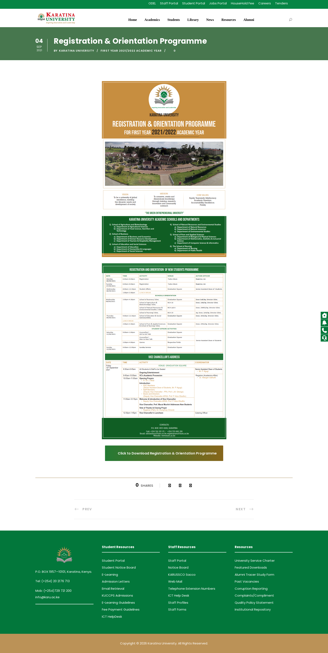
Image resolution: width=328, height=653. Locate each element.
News (210, 20)
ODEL (152, 3)
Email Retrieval (113, 588)
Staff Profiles (178, 602)
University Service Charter (255, 560)
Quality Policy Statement (254, 602)
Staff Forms (177, 609)
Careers (264, 3)
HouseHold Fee (242, 3)
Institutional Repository (253, 609)
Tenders (281, 3)
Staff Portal (169, 3)
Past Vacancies (247, 581)
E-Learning (110, 574)
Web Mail (175, 581)
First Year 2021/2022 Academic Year (131, 51)
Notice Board (178, 567)
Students (173, 20)
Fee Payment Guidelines (121, 609)
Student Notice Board (119, 567)
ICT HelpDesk (112, 616)
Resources (228, 20)
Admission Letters (116, 581)
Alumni (248, 20)
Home (132, 20)
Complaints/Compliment (254, 595)
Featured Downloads (251, 567)
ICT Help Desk (178, 595)
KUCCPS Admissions (117, 595)
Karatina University (76, 51)
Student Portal (193, 3)
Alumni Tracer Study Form (254, 574)
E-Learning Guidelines (118, 602)
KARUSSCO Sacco (182, 574)
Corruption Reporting (251, 588)
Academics (152, 20)
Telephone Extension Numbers (191, 588)
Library (193, 20)
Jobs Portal (218, 3)
